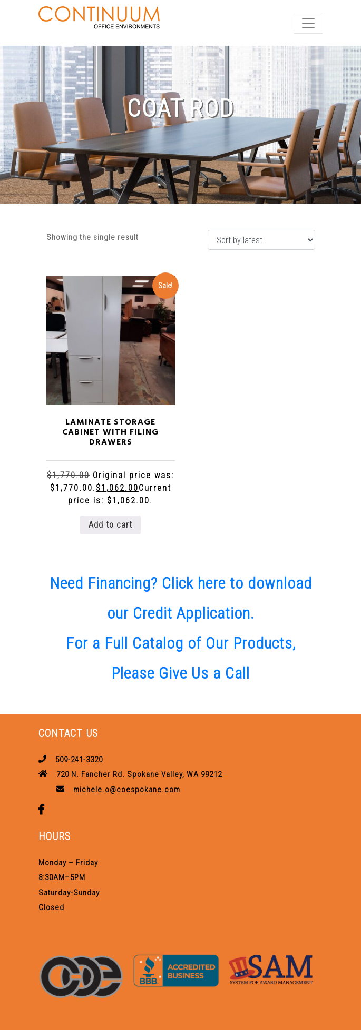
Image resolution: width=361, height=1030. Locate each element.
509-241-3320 (79, 759)
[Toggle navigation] (308, 23)
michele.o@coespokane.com (126, 789)
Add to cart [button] (110, 525)
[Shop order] (261, 240)
